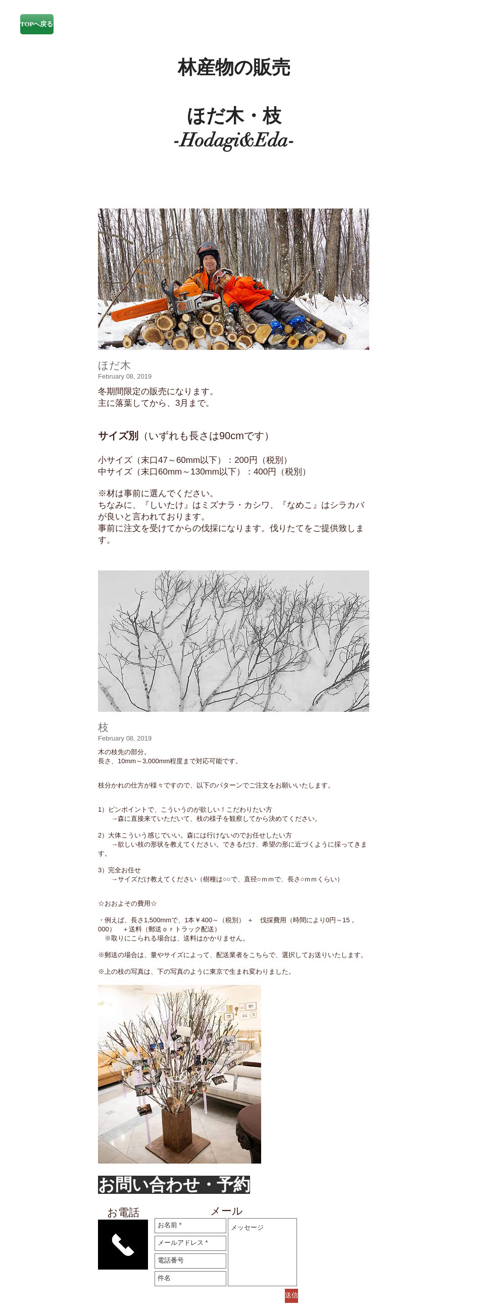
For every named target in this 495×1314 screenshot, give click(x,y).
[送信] (291, 1296)
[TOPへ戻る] (37, 24)
